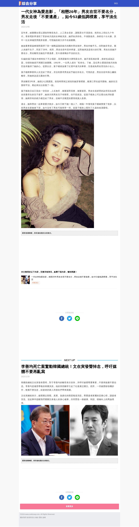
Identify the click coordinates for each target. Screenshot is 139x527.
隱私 (40, 517)
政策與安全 (31, 517)
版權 (44, 517)
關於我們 (23, 517)
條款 (36, 517)
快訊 (116, 3)
